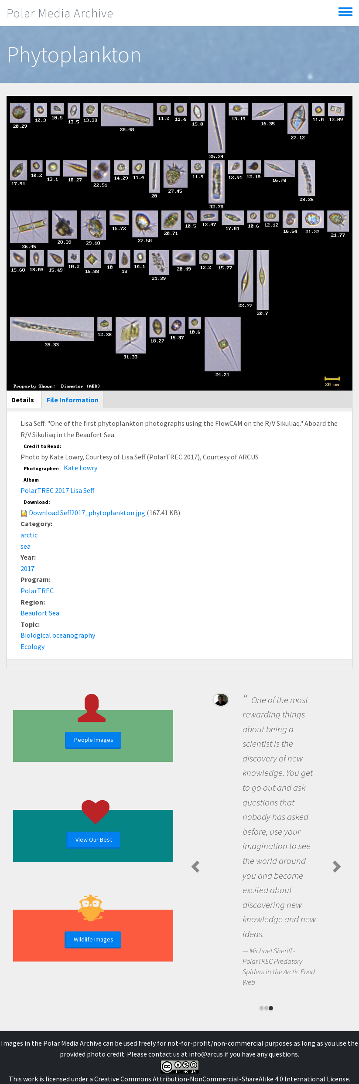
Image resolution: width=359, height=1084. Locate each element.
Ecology (32, 646)
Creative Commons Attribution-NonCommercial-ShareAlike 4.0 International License (221, 1078)
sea (26, 546)
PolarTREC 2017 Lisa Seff (57, 490)
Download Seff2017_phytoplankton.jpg (87, 512)
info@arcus (206, 1054)
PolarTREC (37, 590)
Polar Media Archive (60, 13)
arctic (29, 534)
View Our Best (93, 839)
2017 (27, 568)
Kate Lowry (80, 467)
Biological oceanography (58, 635)
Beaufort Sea (40, 612)
